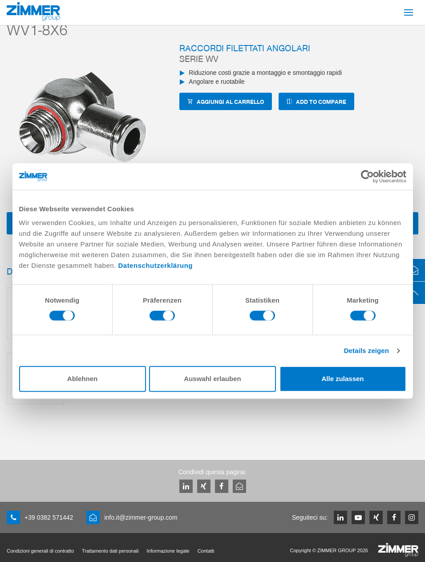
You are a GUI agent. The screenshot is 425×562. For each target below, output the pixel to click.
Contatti (206, 551)
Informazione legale (168, 551)
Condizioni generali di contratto (40, 551)
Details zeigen (366, 350)
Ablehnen (82, 378)
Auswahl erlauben (212, 378)
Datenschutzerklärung (155, 265)
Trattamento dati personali (110, 551)
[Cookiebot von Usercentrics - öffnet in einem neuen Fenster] (367, 176)
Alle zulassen (342, 378)
